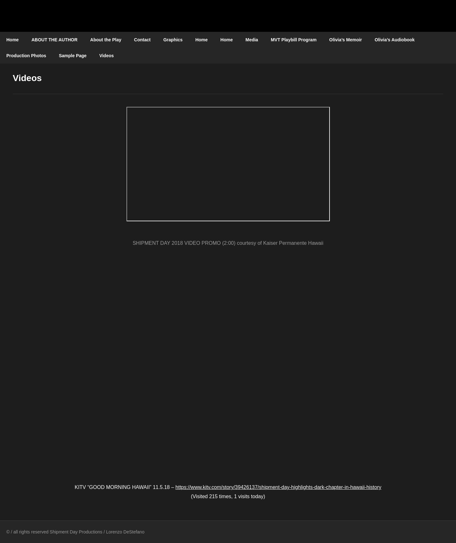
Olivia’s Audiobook (395, 39)
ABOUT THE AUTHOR (54, 39)
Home (12, 39)
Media (251, 39)
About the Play (105, 39)
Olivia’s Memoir (345, 39)
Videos (106, 55)
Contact (142, 39)
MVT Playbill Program (293, 39)
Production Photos (26, 55)
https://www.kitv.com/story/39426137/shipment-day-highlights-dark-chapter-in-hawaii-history (278, 487)
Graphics (173, 39)
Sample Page (72, 55)
